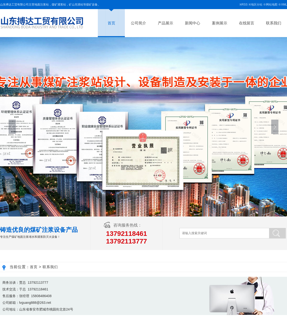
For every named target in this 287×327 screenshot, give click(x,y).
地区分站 (256, 4)
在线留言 (246, 23)
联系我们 (273, 23)
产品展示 (165, 23)
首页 (111, 23)
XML (284, 4)
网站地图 (271, 4)
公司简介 (138, 23)
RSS (245, 4)
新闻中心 (192, 23)
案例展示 (219, 23)
